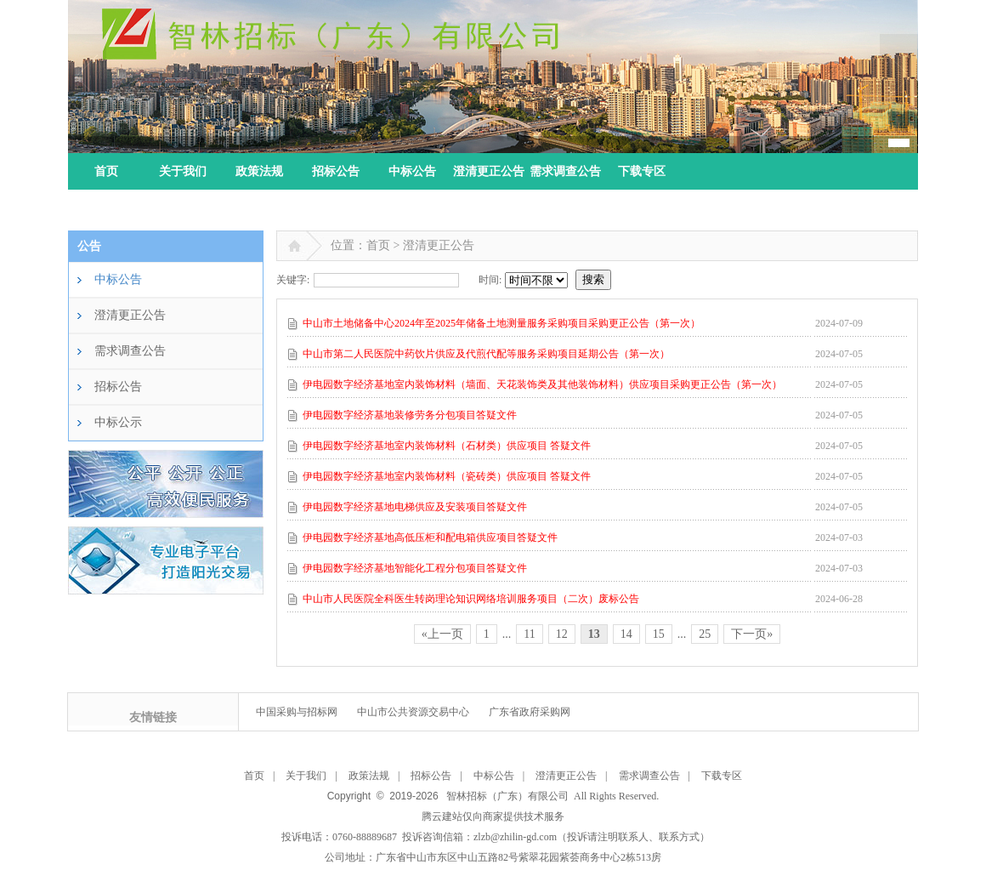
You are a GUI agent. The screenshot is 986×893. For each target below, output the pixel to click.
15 (659, 634)
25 (705, 634)
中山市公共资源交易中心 (413, 712)
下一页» (752, 634)
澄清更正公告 (488, 171)
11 (529, 634)
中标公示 (118, 422)
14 (626, 634)
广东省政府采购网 (529, 712)
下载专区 (642, 171)
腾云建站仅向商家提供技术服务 (493, 816)
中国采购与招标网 (296, 712)
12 (562, 634)
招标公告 (336, 171)
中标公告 (412, 171)
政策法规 (259, 171)
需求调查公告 (565, 171)
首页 (106, 171)
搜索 (593, 279)
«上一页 (442, 634)
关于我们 (183, 171)
